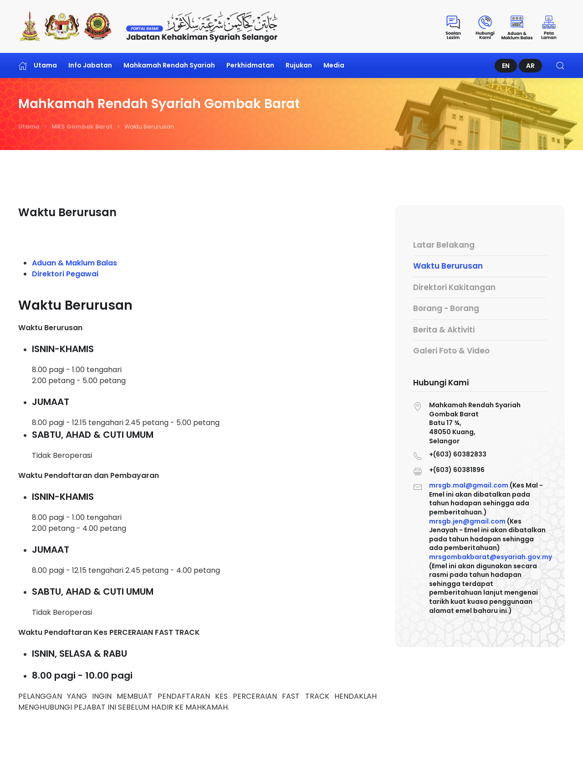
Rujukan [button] (299, 65)
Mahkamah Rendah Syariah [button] (169, 65)
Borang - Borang (446, 308)
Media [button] (333, 65)
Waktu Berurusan (448, 265)
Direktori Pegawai (65, 274)
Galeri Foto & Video (451, 350)
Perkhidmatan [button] (250, 65)
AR (530, 65)
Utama (37, 65)
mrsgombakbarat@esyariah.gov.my (490, 555)
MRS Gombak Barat (82, 126)
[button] (560, 65)
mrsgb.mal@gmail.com (468, 485)
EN (506, 65)
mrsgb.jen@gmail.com (467, 520)
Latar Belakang (444, 244)
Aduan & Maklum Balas (74, 263)
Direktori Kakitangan (454, 287)
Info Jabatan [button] (90, 65)
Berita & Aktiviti (444, 329)
